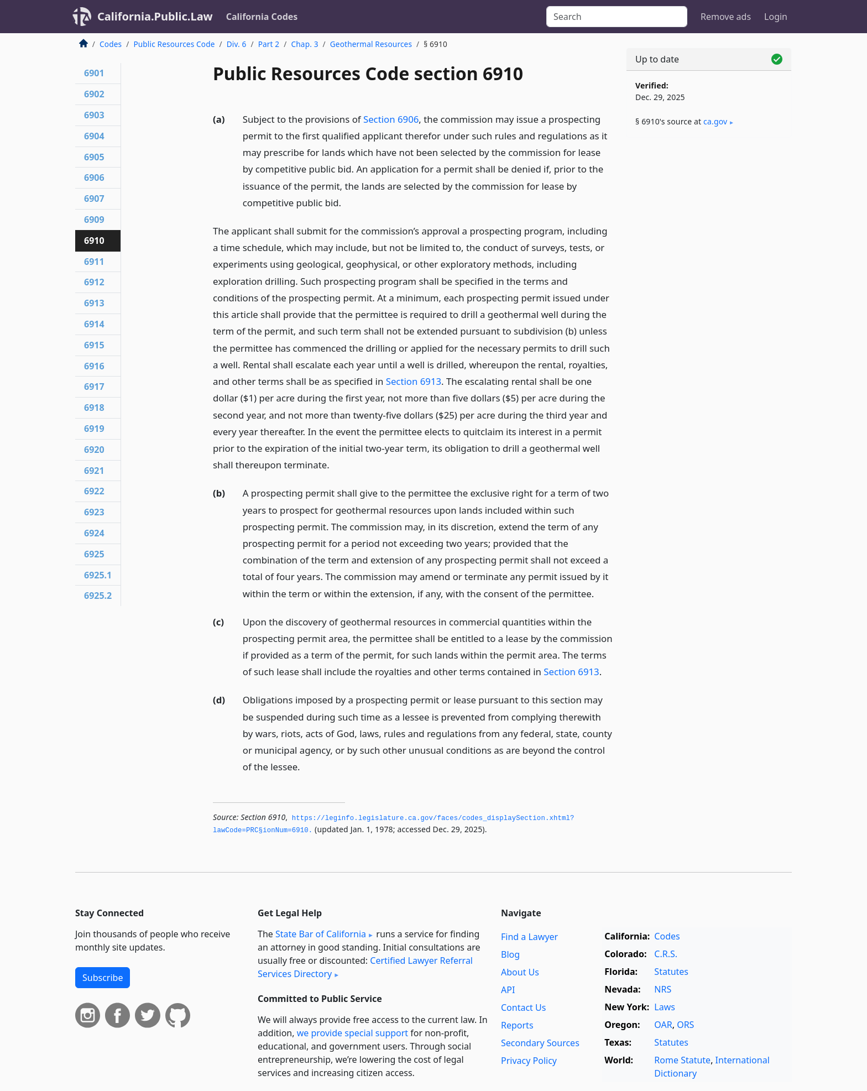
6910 (94, 240)
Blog (510, 954)
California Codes (262, 17)
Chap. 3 (304, 44)
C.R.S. (665, 954)
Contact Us (523, 1007)
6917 (94, 386)
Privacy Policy (529, 1061)
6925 (94, 554)
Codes (111, 44)
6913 (94, 303)
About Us (520, 972)
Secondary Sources (540, 1043)
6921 (94, 470)
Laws (664, 1007)
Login (775, 17)
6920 (94, 449)
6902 (94, 94)
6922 (94, 491)
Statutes (671, 971)
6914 (94, 324)
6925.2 (98, 595)
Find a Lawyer (529, 937)
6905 (94, 157)
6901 (94, 73)
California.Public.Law (155, 16)
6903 (94, 115)
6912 (94, 282)
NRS (662, 989)
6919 (94, 428)
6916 (94, 366)
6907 (94, 198)
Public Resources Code (174, 44)
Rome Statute (682, 1060)
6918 (94, 407)
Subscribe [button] (102, 978)
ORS (685, 1025)
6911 (94, 261)
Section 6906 (391, 119)
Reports (517, 1025)
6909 (94, 219)
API (508, 990)
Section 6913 (413, 381)
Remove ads (726, 17)
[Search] (616, 16)
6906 (94, 177)
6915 (94, 345)
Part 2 (269, 44)
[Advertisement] (709, 319)
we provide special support (352, 1033)
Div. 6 (237, 44)
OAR (663, 1025)
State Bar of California (320, 934)
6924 (94, 533)
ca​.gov (715, 121)
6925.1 (98, 575)
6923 (94, 512)
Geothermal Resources (371, 44)
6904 (94, 136)
